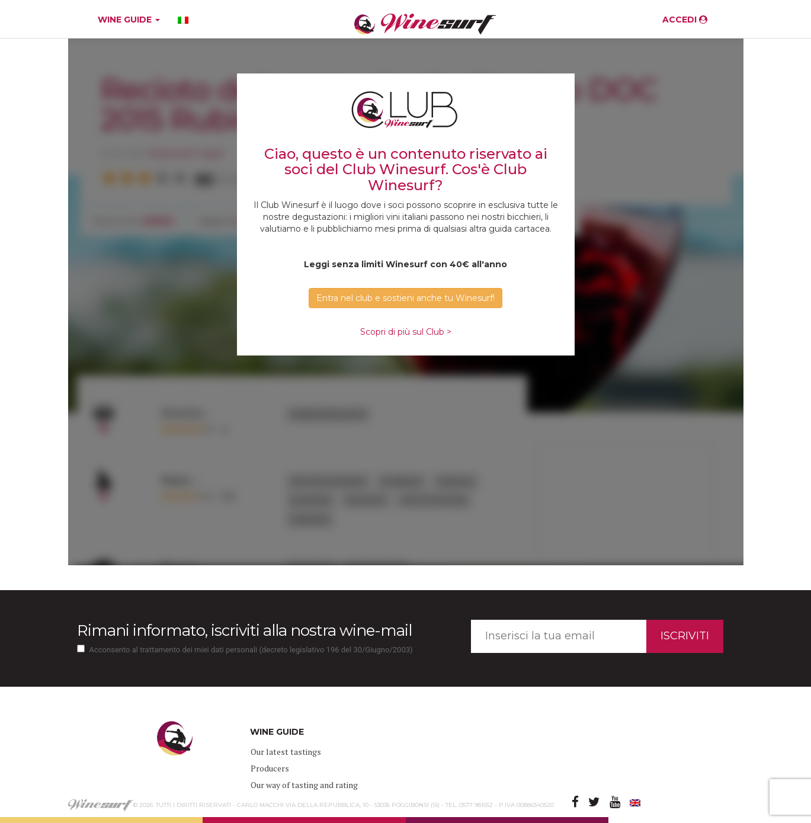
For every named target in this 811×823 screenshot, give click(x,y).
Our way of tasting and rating (304, 784)
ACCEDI (684, 19)
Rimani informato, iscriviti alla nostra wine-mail (244, 630)
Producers (270, 768)
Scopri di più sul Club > (405, 331)
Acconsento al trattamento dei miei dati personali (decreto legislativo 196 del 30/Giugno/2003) (251, 649)
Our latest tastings (286, 751)
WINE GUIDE (129, 19)
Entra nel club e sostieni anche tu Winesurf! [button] (405, 298)
